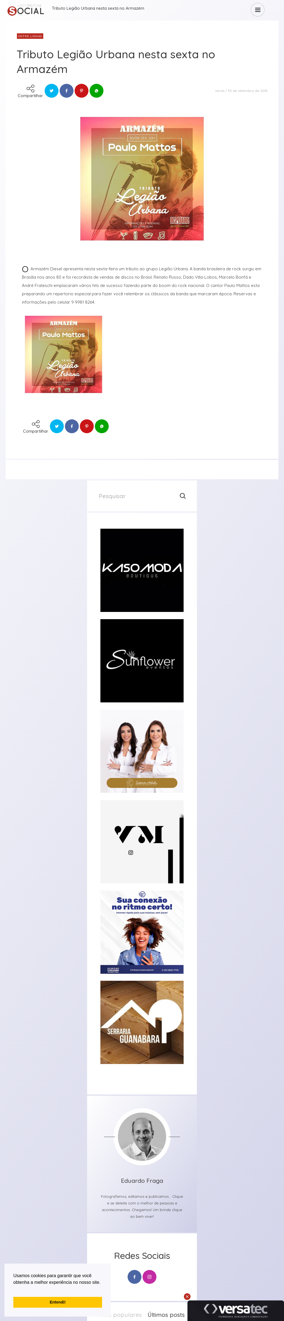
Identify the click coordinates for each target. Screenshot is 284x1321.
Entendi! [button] (58, 1302)
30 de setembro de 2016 (247, 91)
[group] (142, 570)
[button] (14, 1289)
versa (219, 91)
